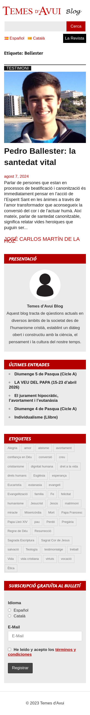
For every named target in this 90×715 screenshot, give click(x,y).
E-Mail (14, 627)
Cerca (76, 26)
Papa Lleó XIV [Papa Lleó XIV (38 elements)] (17, 522)
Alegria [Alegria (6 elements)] (12, 448)
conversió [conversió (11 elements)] (45, 457)
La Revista (74, 38)
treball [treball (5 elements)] (74, 549)
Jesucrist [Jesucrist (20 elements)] (36, 503)
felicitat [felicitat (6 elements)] (66, 494)
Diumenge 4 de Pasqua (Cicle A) (45, 409)
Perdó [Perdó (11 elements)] (51, 522)
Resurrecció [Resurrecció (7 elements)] (43, 531)
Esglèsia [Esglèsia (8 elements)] (39, 475)
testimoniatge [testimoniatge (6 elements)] (53, 549)
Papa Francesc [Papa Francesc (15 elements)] (71, 512)
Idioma (14, 603)
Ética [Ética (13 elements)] (10, 568)
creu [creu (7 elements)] (62, 457)
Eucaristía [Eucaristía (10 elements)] (14, 485)
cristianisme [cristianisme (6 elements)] (15, 466)
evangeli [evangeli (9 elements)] (54, 485)
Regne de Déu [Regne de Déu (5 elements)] (17, 531)
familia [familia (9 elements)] (39, 494)
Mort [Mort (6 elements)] (51, 512)
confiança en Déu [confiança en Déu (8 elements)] (19, 457)
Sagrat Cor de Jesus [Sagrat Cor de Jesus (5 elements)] (55, 540)
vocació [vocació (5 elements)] (66, 559)
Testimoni (17, 68)
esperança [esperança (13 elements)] (59, 475)
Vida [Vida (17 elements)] (10, 559)
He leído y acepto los (42, 652)
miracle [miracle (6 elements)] (12, 512)
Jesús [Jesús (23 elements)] (54, 503)
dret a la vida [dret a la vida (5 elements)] (69, 466)
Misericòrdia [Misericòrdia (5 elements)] (32, 512)
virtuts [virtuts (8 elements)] (50, 559)
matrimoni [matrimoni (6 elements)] (71, 503)
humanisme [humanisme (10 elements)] (15, 503)
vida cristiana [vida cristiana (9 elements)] (30, 559)
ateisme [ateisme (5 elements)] (43, 448)
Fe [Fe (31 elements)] (52, 494)
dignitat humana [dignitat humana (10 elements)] (42, 466)
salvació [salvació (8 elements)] (13, 549)
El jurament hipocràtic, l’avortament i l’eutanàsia (33, 398)
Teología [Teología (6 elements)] (31, 549)
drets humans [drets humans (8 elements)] (16, 475)
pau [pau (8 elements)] (37, 522)
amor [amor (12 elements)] (27, 448)
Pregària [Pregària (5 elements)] (67, 522)
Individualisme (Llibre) (36, 417)
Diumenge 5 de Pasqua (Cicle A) (45, 374)
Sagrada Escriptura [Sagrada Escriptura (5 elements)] (20, 540)
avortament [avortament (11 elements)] (64, 448)
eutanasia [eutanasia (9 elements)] (35, 485)
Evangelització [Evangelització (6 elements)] (17, 494)
